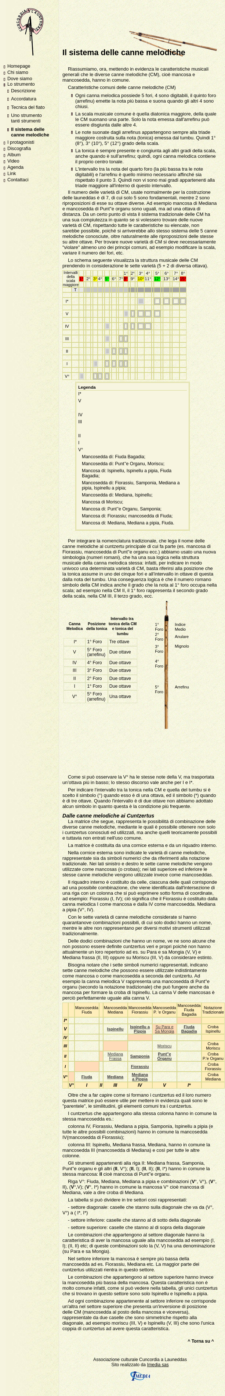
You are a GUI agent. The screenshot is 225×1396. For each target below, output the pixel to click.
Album (14, 154)
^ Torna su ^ (201, 1341)
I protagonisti (20, 142)
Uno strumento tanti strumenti (26, 118)
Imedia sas (149, 1371)
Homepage (18, 66)
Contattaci (18, 179)
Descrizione (23, 90)
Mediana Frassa (115, 1056)
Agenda (15, 167)
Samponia (140, 1056)
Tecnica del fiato (28, 107)
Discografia (19, 148)
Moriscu (164, 1046)
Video (13, 161)
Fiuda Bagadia (189, 1029)
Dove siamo (19, 78)
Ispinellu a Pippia (140, 1029)
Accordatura (23, 99)
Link (11, 173)
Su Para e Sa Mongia (164, 1029)
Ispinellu (115, 1029)
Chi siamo (17, 72)
